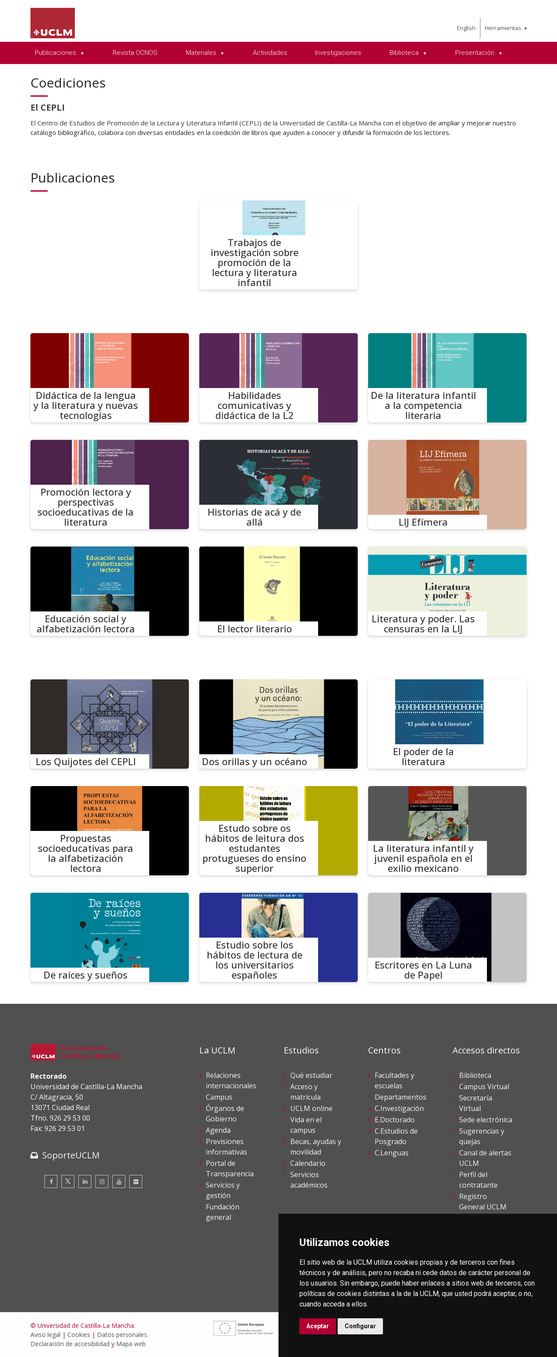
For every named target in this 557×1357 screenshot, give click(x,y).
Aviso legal (45, 1334)
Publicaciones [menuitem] (56, 53)
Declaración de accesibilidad (70, 1344)
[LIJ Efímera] (447, 484)
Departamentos (400, 1097)
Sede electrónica (485, 1119)
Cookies (78, 1334)
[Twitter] (67, 1181)
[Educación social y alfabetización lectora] (109, 591)
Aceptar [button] (317, 1326)
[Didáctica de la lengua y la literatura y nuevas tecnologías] (109, 378)
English (466, 28)
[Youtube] (118, 1181)
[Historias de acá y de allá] (278, 484)
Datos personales (122, 1334)
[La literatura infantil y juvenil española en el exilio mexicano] (447, 830)
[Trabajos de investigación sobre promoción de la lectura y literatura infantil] (278, 245)
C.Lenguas (392, 1153)
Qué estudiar (311, 1075)
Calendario (307, 1163)
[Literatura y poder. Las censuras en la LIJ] (447, 591)
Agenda (218, 1130)
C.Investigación (399, 1108)
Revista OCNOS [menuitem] (135, 53)
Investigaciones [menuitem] (338, 53)
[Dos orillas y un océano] (278, 724)
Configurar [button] (360, 1326)
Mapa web (131, 1344)
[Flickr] (135, 1181)
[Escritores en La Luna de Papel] (447, 937)
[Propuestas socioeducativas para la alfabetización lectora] (109, 830)
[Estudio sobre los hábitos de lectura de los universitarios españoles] (278, 937)
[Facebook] (50, 1181)
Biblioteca (475, 1075)
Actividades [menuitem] (270, 53)
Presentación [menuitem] (475, 53)
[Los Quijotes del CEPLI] (109, 724)
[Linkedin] (84, 1181)
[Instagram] (101, 1181)
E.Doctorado (395, 1119)
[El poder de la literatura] (447, 724)
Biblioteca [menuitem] (404, 53)
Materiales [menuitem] (202, 53)
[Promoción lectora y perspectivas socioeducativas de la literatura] (109, 484)
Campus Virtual (484, 1086)
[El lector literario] (278, 591)
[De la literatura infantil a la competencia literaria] (447, 378)
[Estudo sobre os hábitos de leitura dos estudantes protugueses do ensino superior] (278, 830)
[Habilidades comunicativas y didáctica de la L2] (278, 378)
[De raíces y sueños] (109, 937)
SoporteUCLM (71, 1155)
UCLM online (311, 1108)
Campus (219, 1097)
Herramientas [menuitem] (503, 28)
